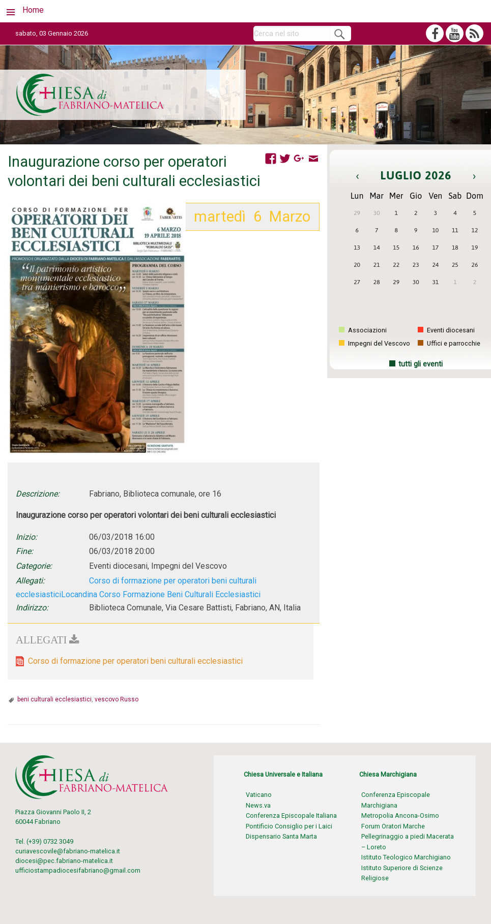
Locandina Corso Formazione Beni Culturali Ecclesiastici (161, 594)
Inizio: (26, 537)
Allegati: (30, 581)
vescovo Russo (116, 699)
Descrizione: (38, 494)
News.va (258, 805)
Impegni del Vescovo (374, 343)
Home (33, 10)
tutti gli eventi (420, 364)
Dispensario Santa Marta (281, 836)
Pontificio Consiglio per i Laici (289, 826)
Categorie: (34, 566)
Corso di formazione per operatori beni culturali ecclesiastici (135, 661)
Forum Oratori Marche (393, 826)
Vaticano (259, 794)
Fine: (24, 551)
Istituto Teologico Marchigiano (406, 857)
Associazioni (363, 330)
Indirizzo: (32, 607)
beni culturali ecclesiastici (54, 699)
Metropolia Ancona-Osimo (400, 815)
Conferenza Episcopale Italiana (291, 815)
